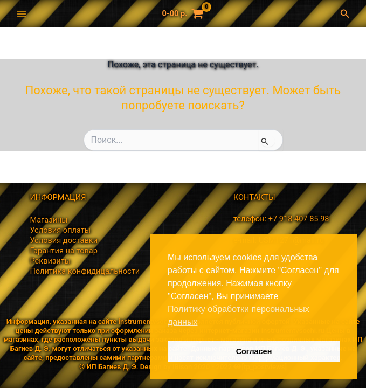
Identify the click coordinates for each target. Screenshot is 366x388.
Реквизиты (50, 261)
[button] (347, 13)
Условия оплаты (60, 230)
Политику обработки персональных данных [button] (238, 315)
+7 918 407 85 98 (298, 219)
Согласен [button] (254, 351)
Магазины (48, 220)
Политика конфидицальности (85, 271)
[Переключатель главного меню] (21, 13)
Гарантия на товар (64, 250)
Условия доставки (64, 240)
